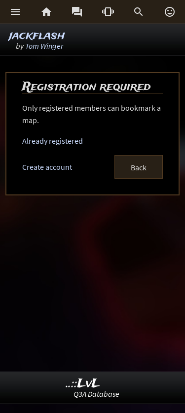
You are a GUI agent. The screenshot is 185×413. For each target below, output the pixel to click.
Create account (47, 167)
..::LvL (83, 383)
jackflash (37, 35)
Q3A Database (96, 394)
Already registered (52, 141)
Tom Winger (44, 46)
